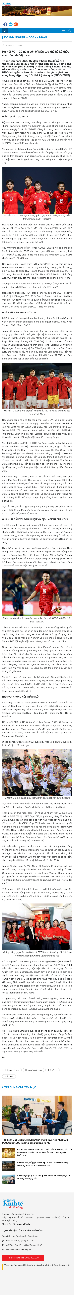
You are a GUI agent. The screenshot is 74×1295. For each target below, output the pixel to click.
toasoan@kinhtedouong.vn (18, 1249)
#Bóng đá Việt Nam (33, 1070)
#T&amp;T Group (12, 1070)
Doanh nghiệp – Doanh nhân (25, 37)
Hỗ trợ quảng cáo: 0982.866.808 (23, 1257)
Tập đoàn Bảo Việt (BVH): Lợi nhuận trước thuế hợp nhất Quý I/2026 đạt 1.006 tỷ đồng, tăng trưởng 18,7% (35, 1141)
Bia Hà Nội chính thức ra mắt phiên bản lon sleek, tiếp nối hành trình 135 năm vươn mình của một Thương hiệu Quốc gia (44, 1152)
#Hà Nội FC (52, 1070)
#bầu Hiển (9, 1076)
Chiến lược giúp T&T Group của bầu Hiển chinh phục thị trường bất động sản (43, 1177)
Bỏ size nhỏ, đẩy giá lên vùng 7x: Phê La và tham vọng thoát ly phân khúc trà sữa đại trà (42, 1164)
